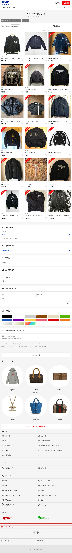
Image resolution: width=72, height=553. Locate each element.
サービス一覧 (5, 541)
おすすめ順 (15, 26)
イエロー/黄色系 (35, 320)
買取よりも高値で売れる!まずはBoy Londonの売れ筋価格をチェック (36, 337)
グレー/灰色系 (35, 316)
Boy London (36, 250)
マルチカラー (35, 323)
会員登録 (66, 3)
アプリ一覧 (40, 541)
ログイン (57, 3)
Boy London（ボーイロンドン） (10, 20)
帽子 (36, 281)
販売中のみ (5, 26)
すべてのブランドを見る (36, 426)
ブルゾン (25, 20)
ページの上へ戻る (36, 355)
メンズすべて (36, 277)
